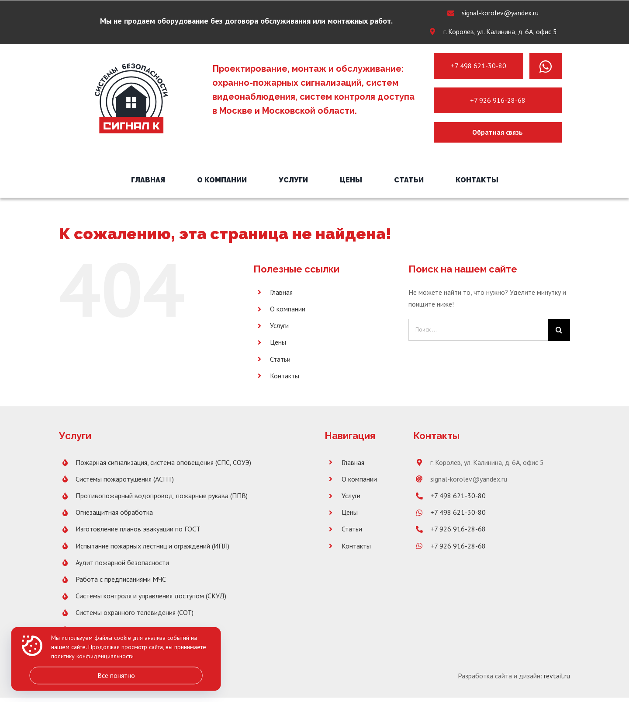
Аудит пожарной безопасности (122, 562)
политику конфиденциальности (92, 656)
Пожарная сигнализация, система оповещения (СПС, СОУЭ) (163, 462)
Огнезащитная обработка (114, 512)
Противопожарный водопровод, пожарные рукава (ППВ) (162, 495)
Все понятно (116, 675)
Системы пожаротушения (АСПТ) (125, 479)
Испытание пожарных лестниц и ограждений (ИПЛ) (152, 545)
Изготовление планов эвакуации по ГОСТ (138, 528)
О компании (287, 308)
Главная (281, 292)
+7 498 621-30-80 (478, 65)
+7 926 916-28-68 (497, 100)
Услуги (279, 325)
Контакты (284, 375)
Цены (278, 342)
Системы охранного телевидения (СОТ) (135, 612)
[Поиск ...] (478, 330)
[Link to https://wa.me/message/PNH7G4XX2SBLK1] (545, 66)
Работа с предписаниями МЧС (121, 579)
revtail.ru (557, 675)
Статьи (280, 359)
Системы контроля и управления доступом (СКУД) (151, 595)
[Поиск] (559, 330)
